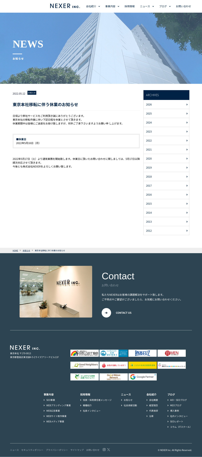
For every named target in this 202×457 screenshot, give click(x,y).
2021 (149, 149)
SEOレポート (176, 421)
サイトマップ (77, 450)
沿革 (151, 416)
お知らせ (32, 92)
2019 (149, 167)
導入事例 (174, 411)
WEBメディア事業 (55, 421)
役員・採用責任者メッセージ (97, 400)
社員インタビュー (92, 411)
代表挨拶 (153, 411)
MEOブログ (175, 405)
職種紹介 (87, 405)
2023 (149, 131)
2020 (149, 158)
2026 (149, 104)
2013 (149, 221)
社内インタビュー (179, 416)
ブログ (163, 6)
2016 (149, 194)
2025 (149, 113)
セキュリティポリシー (32, 450)
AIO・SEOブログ (178, 400)
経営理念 (153, 405)
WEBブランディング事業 (58, 405)
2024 (149, 122)
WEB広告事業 (53, 411)
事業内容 (110, 6)
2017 (149, 185)
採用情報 (130, 6)
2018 (149, 176)
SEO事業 (50, 400)
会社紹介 (91, 6)
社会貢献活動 (130, 405)
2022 (149, 140)
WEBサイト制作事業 (56, 416)
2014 (149, 212)
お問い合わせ (183, 6)
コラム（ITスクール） (181, 427)
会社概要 (153, 400)
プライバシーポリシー (57, 450)
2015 (149, 203)
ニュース (145, 6)
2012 (149, 230)
